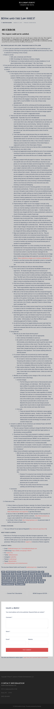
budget (24, 571)
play (14, 580)
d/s (39, 571)
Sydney (39, 706)
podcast (36, 580)
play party (29, 580)
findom (31, 576)
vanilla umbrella (20, 584)
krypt (8, 578)
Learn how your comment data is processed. (35, 657)
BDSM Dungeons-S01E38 (40, 593)
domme (32, 573)
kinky (49, 576)
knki (3, 578)
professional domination (8, 582)
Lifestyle (39, 578)
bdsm (3, 571)
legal (33, 578)
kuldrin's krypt (22, 578)
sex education (32, 582)
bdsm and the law (11, 571)
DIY (42, 571)
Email (8, 639)
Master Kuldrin (7, 22)
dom (13, 573)
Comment (9, 617)
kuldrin (14, 578)
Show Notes (32, 22)
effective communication (8, 576)
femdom (19, 576)
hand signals (38, 576)
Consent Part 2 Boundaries (14, 593)
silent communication (7, 584)
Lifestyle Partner (6, 580)
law (29, 578)
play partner (21, 580)
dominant (18, 573)
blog (19, 571)
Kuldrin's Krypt (27, 2)
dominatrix (26, 573)
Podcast (26, 22)
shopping (41, 582)
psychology (20, 582)
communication (32, 571)
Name (8, 631)
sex (26, 582)
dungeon (38, 573)
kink (45, 576)
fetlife (25, 576)
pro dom (43, 580)
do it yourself (5, 573)
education (45, 573)
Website (30, 639)
